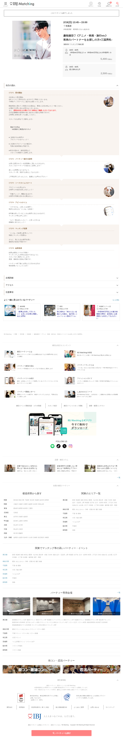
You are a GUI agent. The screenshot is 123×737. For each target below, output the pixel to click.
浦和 (80, 519)
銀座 (82, 502)
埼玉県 (32, 502)
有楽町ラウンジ (79, 621)
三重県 (30, 510)
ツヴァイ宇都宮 (17, 647)
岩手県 (15, 518)
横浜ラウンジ (16, 631)
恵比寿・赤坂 (103, 502)
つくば (74, 523)
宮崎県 (35, 539)
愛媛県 (20, 535)
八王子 (86, 507)
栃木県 (42, 502)
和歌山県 (41, 506)
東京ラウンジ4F (69, 621)
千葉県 (27, 502)
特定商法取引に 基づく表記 (44, 709)
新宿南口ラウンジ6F (91, 621)
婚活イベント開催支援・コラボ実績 (35, 406)
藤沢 (97, 511)
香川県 (15, 535)
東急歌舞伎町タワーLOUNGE (21, 627)
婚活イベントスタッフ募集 (72, 406)
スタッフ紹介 (55, 406)
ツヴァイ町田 (81, 624)
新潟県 (15, 522)
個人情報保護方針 (62, 709)
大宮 (73, 519)
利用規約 (29, 709)
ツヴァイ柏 (25, 635)
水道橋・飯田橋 (104, 507)
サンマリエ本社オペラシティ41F (57, 624)
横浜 (73, 511)
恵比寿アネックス (105, 621)
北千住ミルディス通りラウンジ (36, 624)
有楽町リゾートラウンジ (55, 621)
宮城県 (20, 518)
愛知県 (15, 510)
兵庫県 (25, 506)
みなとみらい (80, 511)
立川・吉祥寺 (99, 504)
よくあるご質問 (76, 709)
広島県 (20, 531)
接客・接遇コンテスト (92, 406)
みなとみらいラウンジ (29, 631)
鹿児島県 (41, 539)
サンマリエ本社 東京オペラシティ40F (44, 627)
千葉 (73, 515)
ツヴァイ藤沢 (41, 631)
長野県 (25, 522)
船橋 (79, 515)
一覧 (118, 478)
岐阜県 (25, 510)
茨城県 (37, 502)
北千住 (92, 504)
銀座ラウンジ (31, 621)
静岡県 (20, 510)
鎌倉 (100, 511)
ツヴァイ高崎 (16, 652)
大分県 (30, 539)
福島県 (25, 518)
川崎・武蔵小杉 (90, 511)
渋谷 (115, 504)
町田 (105, 504)
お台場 (81, 507)
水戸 (78, 523)
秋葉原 (87, 504)
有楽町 (78, 502)
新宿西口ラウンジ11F (19, 621)
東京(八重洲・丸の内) (91, 502)
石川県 (20, 526)
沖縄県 (46, 539)
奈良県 (35, 506)
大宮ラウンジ (16, 639)
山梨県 (20, 522)
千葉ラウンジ (16, 635)
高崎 (73, 532)
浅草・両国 (113, 507)
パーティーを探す (61, 733)
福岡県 (15, 539)
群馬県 (46, 502)
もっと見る (116, 300)
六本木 (110, 502)
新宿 (73, 502)
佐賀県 (20, 539)
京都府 (20, 506)
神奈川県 (21, 502)
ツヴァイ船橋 (33, 635)
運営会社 (20, 709)
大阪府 (15, 506)
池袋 (114, 502)
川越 (77, 519)
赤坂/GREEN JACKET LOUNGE (97, 624)
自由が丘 (75, 507)
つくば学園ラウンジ (18, 643)
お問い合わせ (89, 709)
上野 (83, 504)
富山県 (15, 526)
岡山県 (15, 531)
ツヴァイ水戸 (30, 643)
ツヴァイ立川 (72, 624)
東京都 (15, 502)
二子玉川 (110, 504)
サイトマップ (101, 709)
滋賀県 (30, 506)
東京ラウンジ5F (41, 621)
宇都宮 (74, 528)
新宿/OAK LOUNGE (18, 624)
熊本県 (25, 539)
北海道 (15, 514)
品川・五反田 (76, 504)
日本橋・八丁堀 (94, 507)
